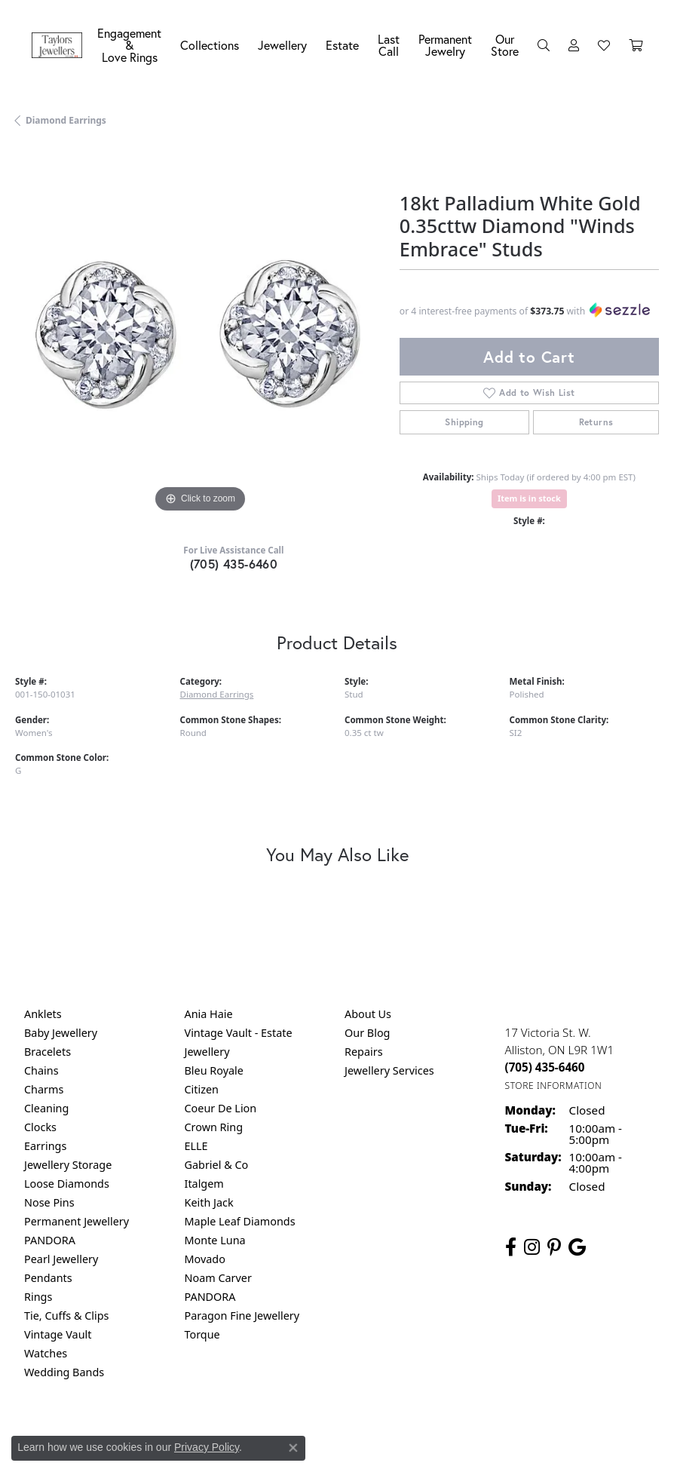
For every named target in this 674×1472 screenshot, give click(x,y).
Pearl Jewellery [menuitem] (61, 1259)
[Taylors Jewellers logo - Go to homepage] (60, 45)
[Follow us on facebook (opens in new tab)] (510, 1247)
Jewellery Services (389, 1070)
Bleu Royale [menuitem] (214, 1070)
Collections (209, 45)
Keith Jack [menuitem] (209, 1202)
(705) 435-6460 (234, 564)
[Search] (544, 45)
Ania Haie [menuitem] (209, 1014)
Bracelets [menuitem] (47, 1051)
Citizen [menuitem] (202, 1089)
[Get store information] (553, 1085)
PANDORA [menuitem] (49, 1240)
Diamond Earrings (66, 120)
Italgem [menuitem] (204, 1183)
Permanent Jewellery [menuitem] (76, 1221)
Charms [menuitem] (43, 1089)
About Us (368, 1014)
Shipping (464, 422)
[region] (199, 332)
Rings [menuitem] (38, 1297)
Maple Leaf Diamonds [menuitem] (240, 1221)
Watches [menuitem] (45, 1353)
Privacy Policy (206, 1447)
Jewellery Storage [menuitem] (68, 1165)
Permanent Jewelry (445, 45)
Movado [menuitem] (205, 1259)
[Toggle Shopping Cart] (635, 45)
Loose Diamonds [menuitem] (66, 1183)
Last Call (389, 45)
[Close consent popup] (293, 1447)
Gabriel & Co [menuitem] (217, 1165)
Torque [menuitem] (202, 1334)
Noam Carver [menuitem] (218, 1278)
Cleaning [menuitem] (46, 1108)
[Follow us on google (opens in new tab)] (577, 1247)
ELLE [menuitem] (196, 1146)
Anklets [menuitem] (43, 1014)
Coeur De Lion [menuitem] (221, 1108)
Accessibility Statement (463, 1434)
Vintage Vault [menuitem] (57, 1334)
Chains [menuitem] (41, 1070)
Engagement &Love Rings (129, 45)
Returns (596, 422)
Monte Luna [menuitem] (215, 1240)
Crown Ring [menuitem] (214, 1127)
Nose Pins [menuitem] (49, 1202)
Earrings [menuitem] (45, 1146)
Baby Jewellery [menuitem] (60, 1033)
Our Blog (367, 1033)
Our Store (505, 45)
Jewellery (282, 45)
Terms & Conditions (353, 1434)
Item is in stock (529, 498)
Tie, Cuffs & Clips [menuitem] (66, 1315)
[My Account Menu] (573, 45)
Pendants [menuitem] (48, 1278)
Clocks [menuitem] (40, 1127)
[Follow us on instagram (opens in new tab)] (532, 1247)
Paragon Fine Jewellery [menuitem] (242, 1315)
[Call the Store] (545, 1067)
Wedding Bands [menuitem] (64, 1372)
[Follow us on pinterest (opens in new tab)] (554, 1247)
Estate (342, 45)
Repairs (364, 1051)
